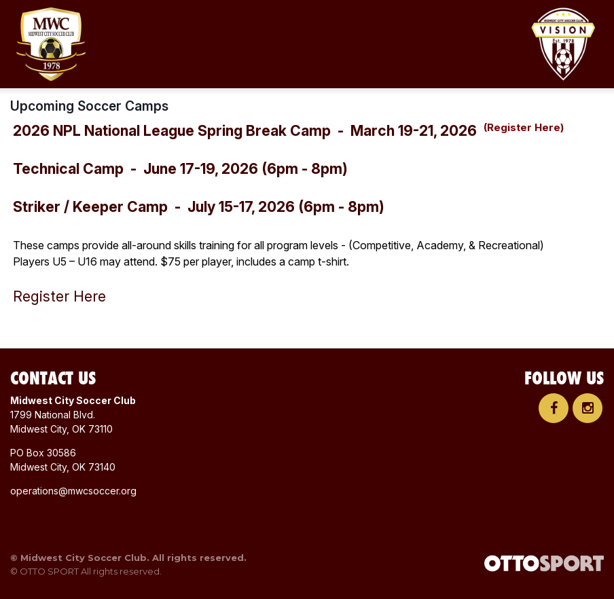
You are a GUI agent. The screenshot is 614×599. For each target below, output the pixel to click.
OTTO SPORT (49, 571)
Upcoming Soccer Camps (89, 106)
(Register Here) (524, 127)
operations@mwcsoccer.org (73, 490)
